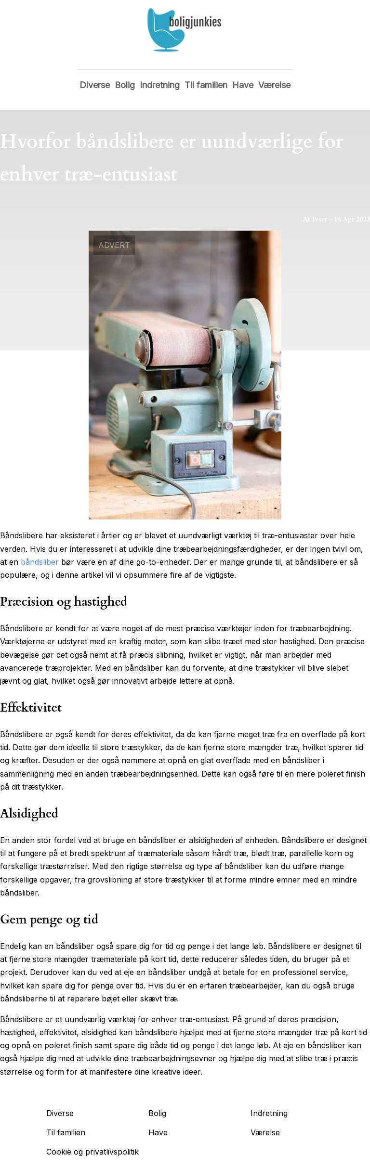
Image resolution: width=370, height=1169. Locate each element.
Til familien (206, 85)
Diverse (94, 85)
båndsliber (40, 562)
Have (242, 85)
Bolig (125, 85)
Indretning (160, 85)
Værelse (274, 85)
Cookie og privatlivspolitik (92, 1151)
